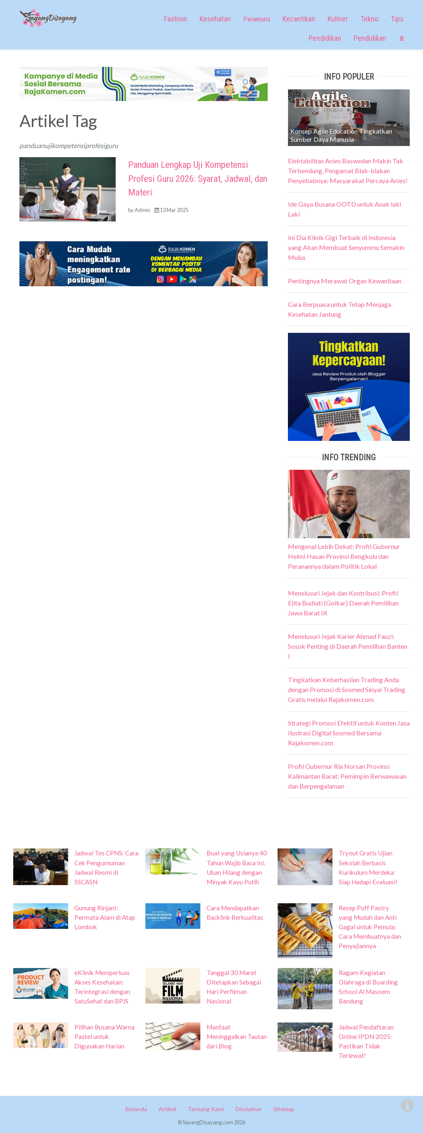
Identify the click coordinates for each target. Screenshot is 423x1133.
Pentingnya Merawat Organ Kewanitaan (345, 281)
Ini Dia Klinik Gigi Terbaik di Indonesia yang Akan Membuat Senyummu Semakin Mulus (346, 247)
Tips (397, 18)
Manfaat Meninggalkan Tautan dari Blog (237, 1036)
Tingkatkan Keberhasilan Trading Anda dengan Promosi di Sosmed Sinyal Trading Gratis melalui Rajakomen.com (346, 689)
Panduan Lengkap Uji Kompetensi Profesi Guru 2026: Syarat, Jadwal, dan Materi (197, 178)
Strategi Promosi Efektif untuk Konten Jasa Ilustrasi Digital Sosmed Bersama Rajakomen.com (349, 733)
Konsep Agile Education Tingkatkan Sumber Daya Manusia (341, 135)
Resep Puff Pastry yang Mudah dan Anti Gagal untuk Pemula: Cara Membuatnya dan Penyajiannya (370, 926)
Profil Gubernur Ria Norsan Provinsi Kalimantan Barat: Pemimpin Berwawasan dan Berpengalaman (347, 776)
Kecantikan (299, 18)
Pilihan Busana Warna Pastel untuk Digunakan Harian (104, 1036)
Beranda (136, 1108)
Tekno (369, 18)
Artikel (167, 1108)
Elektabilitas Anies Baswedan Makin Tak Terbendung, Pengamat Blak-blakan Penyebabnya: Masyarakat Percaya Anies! (348, 170)
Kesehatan (215, 18)
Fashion (175, 18)
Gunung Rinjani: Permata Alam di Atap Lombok (104, 917)
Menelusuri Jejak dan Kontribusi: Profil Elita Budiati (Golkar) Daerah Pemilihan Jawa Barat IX (343, 603)
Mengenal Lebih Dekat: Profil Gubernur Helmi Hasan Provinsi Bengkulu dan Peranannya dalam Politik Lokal (344, 556)
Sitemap (284, 1108)
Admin (142, 210)
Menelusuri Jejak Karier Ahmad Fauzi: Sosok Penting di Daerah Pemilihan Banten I (347, 646)
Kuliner (338, 18)
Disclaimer (248, 1108)
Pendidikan (325, 38)
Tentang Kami (206, 1108)
